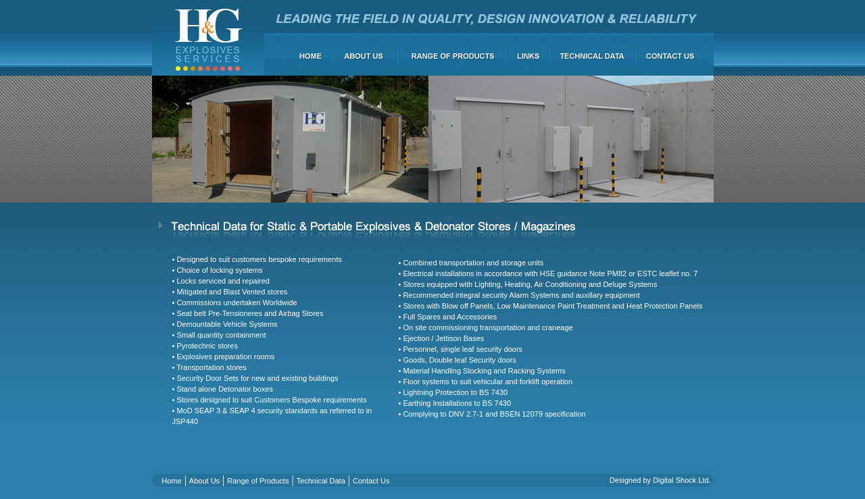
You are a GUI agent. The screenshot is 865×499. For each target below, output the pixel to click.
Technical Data (321, 481)
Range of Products (258, 481)
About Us (204, 481)
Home (171, 481)
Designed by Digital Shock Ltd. (660, 480)
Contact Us (371, 481)
